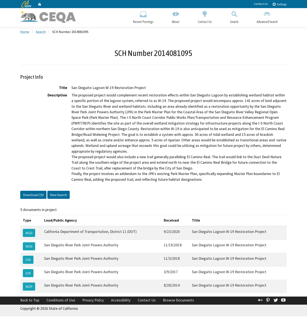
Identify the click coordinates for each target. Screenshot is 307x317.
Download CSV (33, 195)
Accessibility (120, 300)
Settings (279, 4)
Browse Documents (178, 300)
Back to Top (29, 300)
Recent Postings (143, 16)
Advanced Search (267, 16)
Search (234, 16)
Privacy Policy (93, 300)
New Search (58, 195)
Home (24, 32)
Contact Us (261, 4)
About (176, 16)
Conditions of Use (60, 300)
